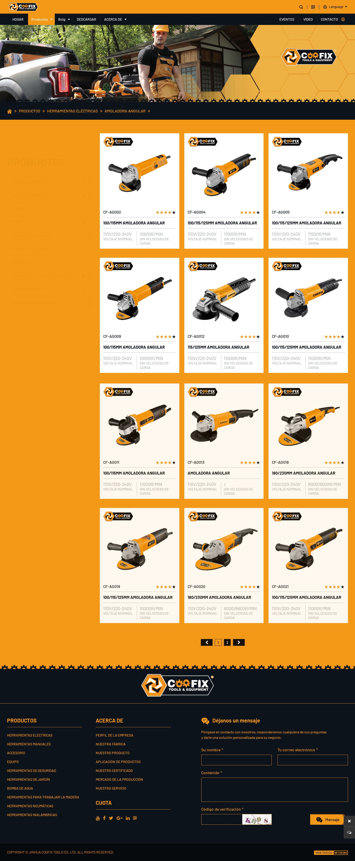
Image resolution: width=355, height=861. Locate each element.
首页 (207, 657)
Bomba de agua (22, 240)
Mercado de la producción (119, 779)
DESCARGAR (86, 19)
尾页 (239, 657)
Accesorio (18, 187)
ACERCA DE (113, 19)
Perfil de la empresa (114, 735)
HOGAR (18, 19)
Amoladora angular (125, 110)
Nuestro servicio (111, 788)
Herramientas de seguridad (32, 213)
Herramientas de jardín (29, 227)
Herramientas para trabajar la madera (42, 270)
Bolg (61, 19)
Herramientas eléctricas (72, 110)
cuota (104, 802)
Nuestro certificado (114, 770)
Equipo (16, 200)
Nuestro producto (113, 753)
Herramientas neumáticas (31, 283)
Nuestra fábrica (111, 744)
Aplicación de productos (118, 761)
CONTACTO (329, 19)
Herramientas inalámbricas (33, 296)
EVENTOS (286, 19)
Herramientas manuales (30, 173)
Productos (39, 19)
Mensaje (332, 819)
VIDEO (308, 19)
